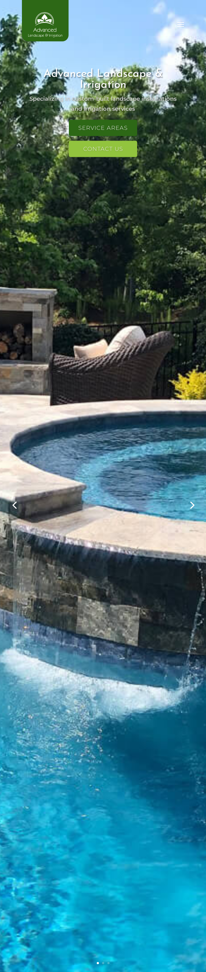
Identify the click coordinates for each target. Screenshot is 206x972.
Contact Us (103, 150)
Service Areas (103, 129)
